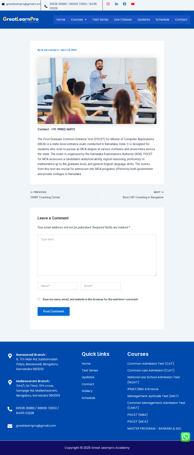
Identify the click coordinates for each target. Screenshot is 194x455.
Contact (181, 19)
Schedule (162, 19)
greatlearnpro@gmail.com (23, 4)
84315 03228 (25, 413)
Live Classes (123, 19)
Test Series (100, 19)
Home (60, 19)
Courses (79, 19)
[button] (78, 19)
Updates (143, 19)
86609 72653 (78, 4)
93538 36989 (58, 4)
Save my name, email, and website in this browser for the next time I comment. (90, 299)
